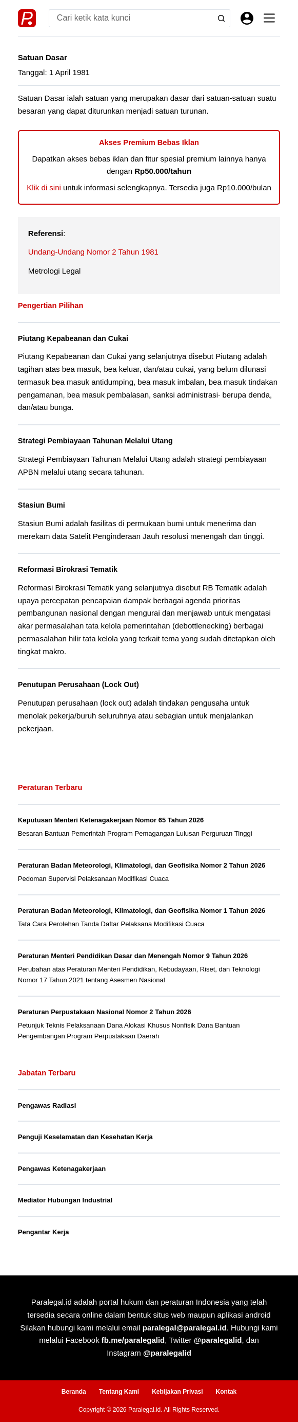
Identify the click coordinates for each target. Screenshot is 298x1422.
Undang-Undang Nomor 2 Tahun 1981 (93, 251)
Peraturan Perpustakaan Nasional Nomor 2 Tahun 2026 (104, 1012)
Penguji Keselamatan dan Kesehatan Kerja (85, 1137)
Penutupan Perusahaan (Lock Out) (78, 684)
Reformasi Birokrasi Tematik (67, 569)
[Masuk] (247, 18)
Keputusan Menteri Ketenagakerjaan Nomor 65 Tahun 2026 (111, 820)
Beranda (74, 1391)
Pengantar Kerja (43, 1232)
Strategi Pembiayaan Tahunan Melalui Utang (95, 441)
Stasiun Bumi (41, 505)
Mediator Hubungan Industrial (65, 1200)
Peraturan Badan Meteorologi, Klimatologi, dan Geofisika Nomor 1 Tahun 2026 (141, 910)
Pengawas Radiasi (47, 1105)
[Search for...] (130, 18)
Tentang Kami (119, 1391)
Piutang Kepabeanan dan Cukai (73, 338)
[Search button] (221, 18)
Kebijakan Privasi (177, 1391)
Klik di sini (44, 187)
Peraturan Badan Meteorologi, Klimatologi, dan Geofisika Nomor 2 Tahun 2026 (141, 865)
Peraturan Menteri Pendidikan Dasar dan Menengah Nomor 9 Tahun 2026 (133, 956)
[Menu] (269, 18)
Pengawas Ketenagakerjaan (62, 1169)
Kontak (226, 1391)
